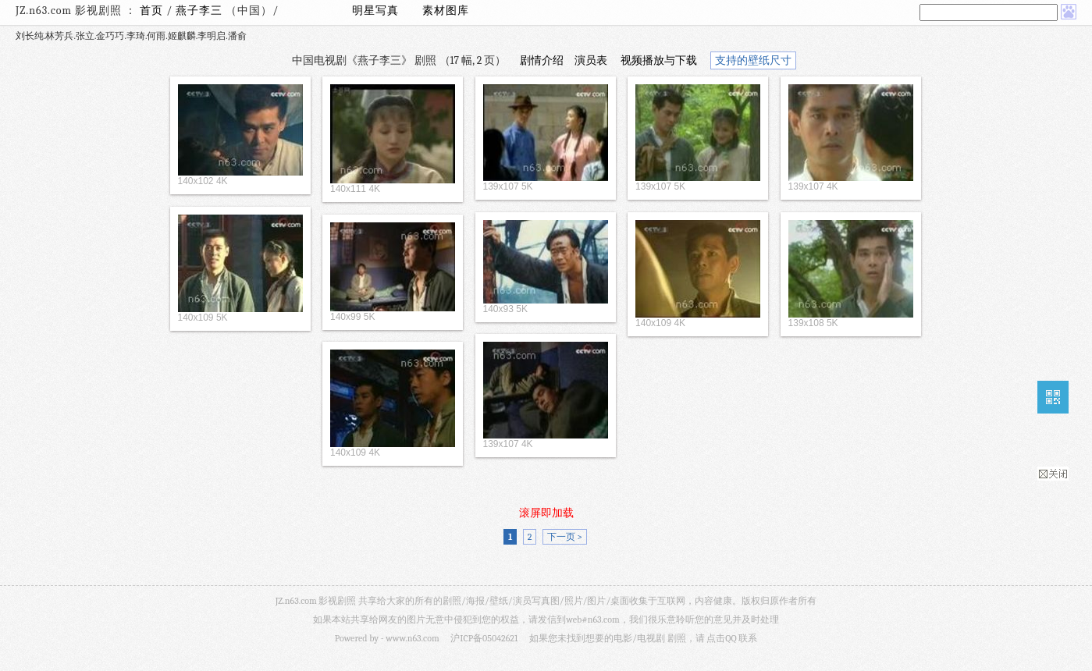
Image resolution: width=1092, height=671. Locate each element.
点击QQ (721, 638)
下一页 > (564, 536)
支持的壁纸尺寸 (753, 60)
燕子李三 (201, 10)
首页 (151, 10)
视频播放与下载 (659, 60)
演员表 (590, 60)
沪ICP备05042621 (484, 638)
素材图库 (445, 10)
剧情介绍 (542, 60)
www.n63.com (412, 638)
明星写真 (375, 10)
